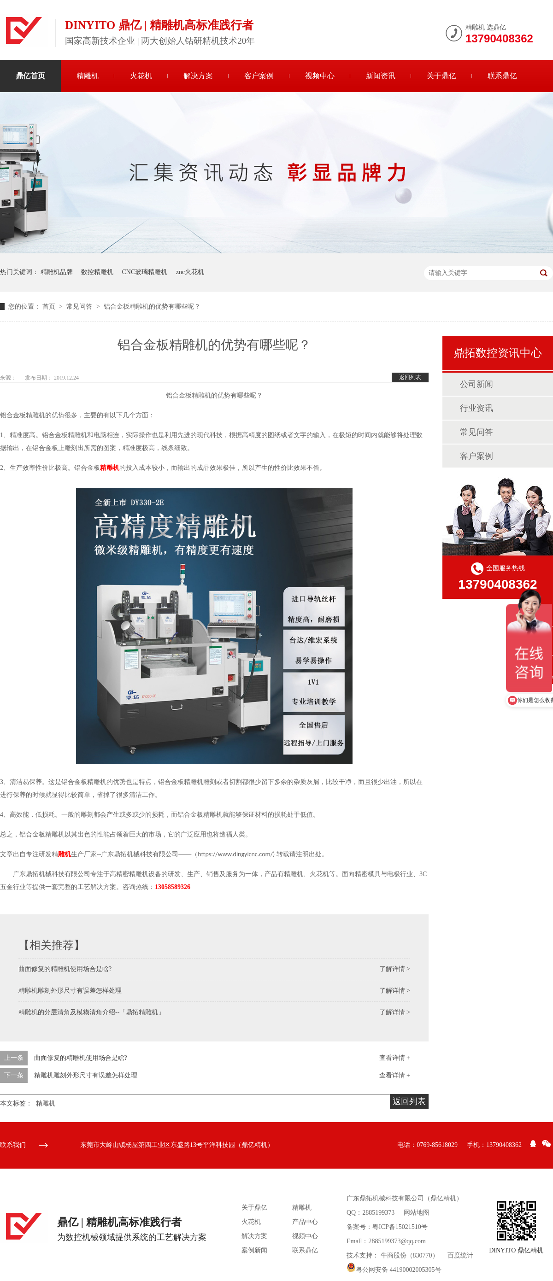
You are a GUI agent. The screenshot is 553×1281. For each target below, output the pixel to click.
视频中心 (320, 76)
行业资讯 (476, 408)
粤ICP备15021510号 (400, 1226)
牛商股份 (393, 1255)
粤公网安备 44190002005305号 (394, 1269)
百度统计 (460, 1255)
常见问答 (80, 306)
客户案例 (259, 76)
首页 (49, 306)
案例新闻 (254, 1250)
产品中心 (305, 1221)
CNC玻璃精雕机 (145, 272)
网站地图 (416, 1212)
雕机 (64, 854)
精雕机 (87, 76)
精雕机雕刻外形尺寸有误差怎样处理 (70, 990)
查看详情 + (394, 1057)
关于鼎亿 (441, 76)
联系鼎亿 (502, 76)
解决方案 (198, 76)
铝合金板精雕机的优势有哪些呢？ (152, 306)
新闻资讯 (380, 76)
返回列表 (410, 377)
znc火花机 (190, 272)
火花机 (141, 76)
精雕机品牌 (57, 272)
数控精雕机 (97, 272)
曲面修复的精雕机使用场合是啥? (65, 968)
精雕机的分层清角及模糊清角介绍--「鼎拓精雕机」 (91, 1012)
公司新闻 (476, 384)
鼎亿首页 (30, 76)
